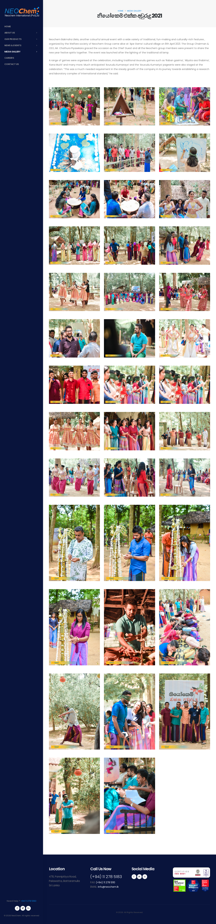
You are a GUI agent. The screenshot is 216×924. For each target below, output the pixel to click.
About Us (21, 32)
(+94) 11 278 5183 (107, 877)
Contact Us (11, 64)
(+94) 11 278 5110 (106, 882)
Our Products (21, 39)
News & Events (21, 45)
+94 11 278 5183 (28, 900)
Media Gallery (21, 51)
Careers (9, 58)
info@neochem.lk (108, 887)
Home (7, 26)
